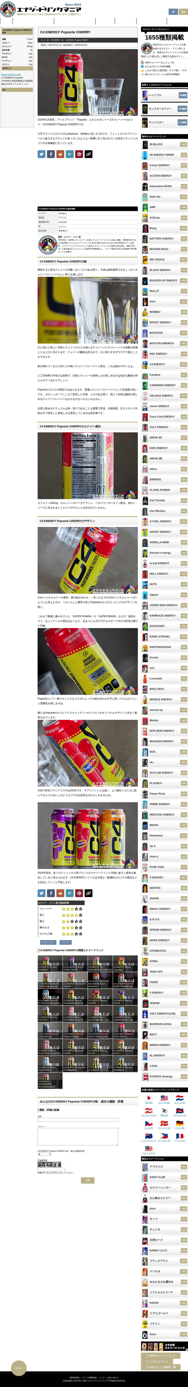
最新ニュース (105, 21)
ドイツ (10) (180, 1127)
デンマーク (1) (164, 1127)
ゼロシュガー (48, 942)
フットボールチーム (157, 1361)
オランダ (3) (180, 1101)
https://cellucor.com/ (11, 74)
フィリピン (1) (164, 1139)
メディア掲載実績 (89, 1378)
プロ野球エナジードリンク (161, 1355)
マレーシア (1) (149, 1152)
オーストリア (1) (149, 1114)
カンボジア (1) (180, 1114)
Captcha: (43, 1163)
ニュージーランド (148, 1139)
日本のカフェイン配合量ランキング (74, 21)
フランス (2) (180, 1139)
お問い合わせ (112, 1378)
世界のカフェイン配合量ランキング (33, 21)
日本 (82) (149, 1101)
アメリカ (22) (164, 1101)
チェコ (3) (149, 1127)
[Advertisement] (88, 183)
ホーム (6, 21)
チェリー (62, 226)
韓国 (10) (164, 1114)
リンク (102, 1378)
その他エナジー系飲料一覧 (161, 1367)
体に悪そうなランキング (152, 21)
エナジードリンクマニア (97, 1381)
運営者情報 (74, 1378)
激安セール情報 (125, 21)
